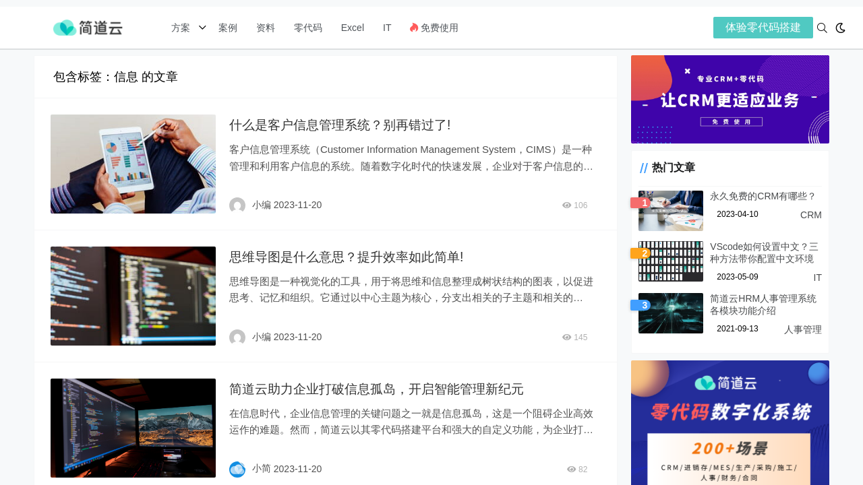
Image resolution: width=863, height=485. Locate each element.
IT (387, 27)
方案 (182, 27)
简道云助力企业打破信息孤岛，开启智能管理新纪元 (383, 386)
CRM (811, 217)
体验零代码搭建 (763, 27)
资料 (265, 27)
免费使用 (434, 27)
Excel (352, 27)
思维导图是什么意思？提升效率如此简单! (351, 256)
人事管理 (803, 331)
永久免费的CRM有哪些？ (758, 198)
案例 (226, 27)
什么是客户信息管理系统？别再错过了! (344, 124)
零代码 (308, 27)
